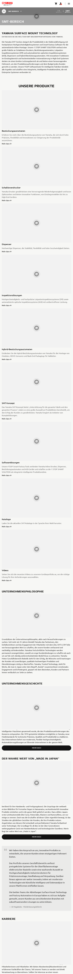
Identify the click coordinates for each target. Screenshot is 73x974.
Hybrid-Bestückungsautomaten (17, 349)
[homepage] (7, 4)
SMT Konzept (8, 403)
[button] (69, 3)
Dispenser (6, 244)
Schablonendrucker (11, 187)
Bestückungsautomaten (13, 130)
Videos (5, 570)
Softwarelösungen (11, 462)
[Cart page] (56, 3)
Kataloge (6, 519)
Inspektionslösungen (12, 295)
